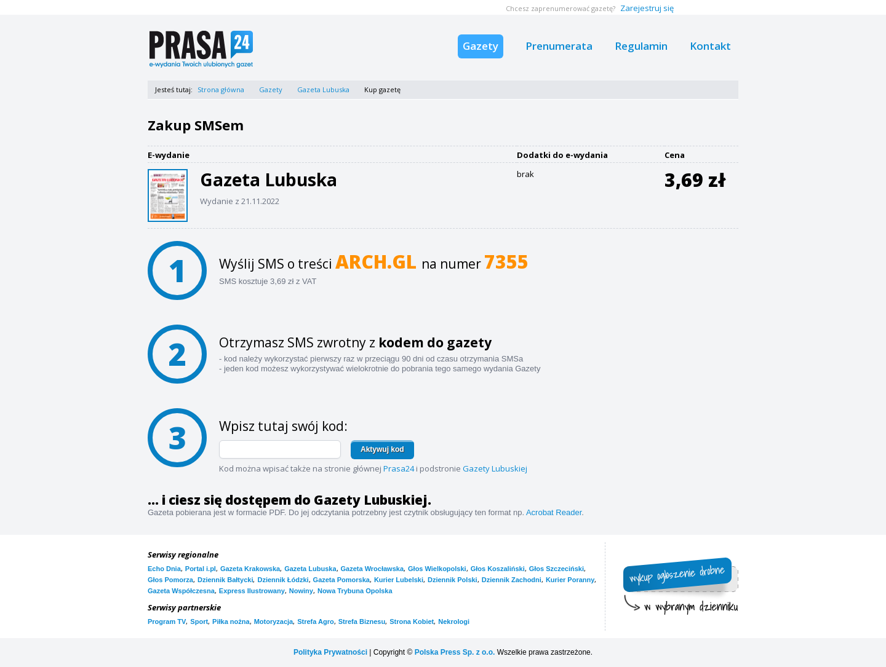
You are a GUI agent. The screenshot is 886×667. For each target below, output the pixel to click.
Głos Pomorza (170, 579)
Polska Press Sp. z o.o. (455, 652)
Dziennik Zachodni (511, 579)
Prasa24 (398, 468)
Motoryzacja (273, 621)
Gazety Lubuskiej (495, 468)
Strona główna (221, 89)
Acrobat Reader (553, 512)
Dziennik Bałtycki (225, 579)
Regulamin (641, 46)
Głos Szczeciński (556, 568)
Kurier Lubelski (398, 579)
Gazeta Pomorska (341, 579)
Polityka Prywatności (330, 652)
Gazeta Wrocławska (372, 568)
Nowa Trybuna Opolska (355, 590)
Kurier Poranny (570, 579)
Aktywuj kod (382, 449)
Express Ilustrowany (252, 590)
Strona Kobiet (411, 621)
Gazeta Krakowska (250, 568)
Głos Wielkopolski (437, 568)
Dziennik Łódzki (282, 579)
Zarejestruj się (647, 8)
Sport (199, 621)
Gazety (480, 46)
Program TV (167, 621)
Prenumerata (559, 46)
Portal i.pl (200, 568)
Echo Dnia (164, 568)
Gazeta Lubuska (323, 89)
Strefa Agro (315, 621)
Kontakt (710, 46)
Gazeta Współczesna (181, 590)
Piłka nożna (231, 621)
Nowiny (301, 590)
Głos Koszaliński (498, 568)
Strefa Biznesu (361, 621)
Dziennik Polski (452, 579)
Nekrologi (453, 621)
